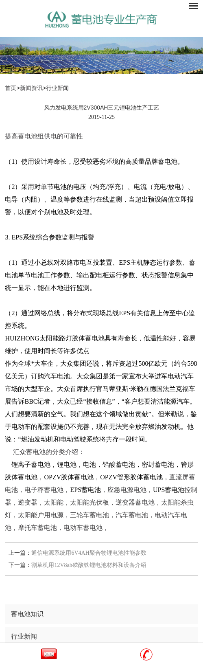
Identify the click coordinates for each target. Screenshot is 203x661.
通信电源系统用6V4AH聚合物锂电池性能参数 (88, 553)
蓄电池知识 (27, 613)
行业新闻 (57, 88)
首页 (10, 88)
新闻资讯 (31, 88)
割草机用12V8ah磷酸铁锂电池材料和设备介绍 (88, 565)
